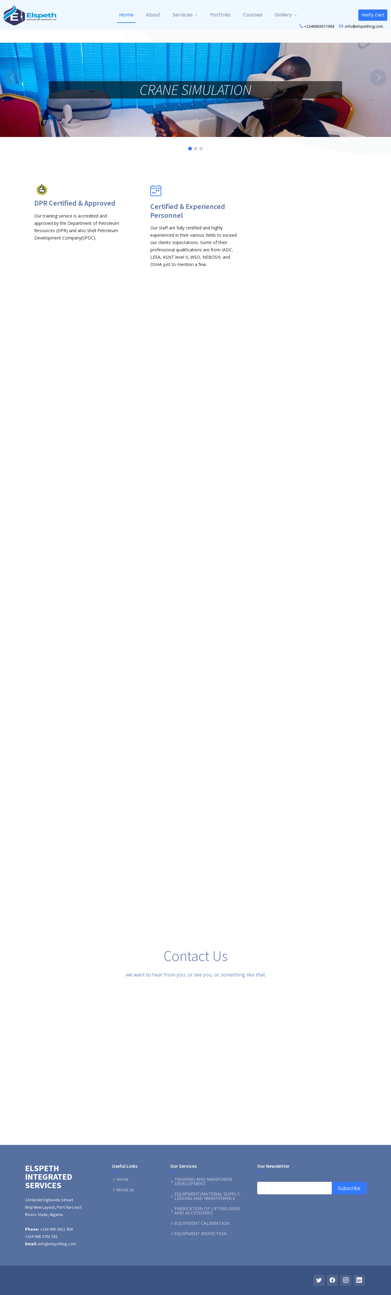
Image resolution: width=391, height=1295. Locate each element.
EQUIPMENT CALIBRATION (201, 1223)
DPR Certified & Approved (74, 203)
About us (125, 1190)
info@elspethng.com (363, 26)
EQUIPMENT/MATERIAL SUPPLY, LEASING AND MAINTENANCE (207, 1196)
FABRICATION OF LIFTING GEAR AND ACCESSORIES (207, 1211)
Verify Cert (372, 15)
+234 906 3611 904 (56, 1229)
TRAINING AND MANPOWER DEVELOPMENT (203, 1181)
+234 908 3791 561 (41, 1236)
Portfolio (220, 14)
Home (126, 14)
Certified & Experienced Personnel (187, 211)
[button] (29, 77)
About (153, 14)
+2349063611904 (319, 26)
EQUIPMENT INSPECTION (200, 1234)
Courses (252, 14)
